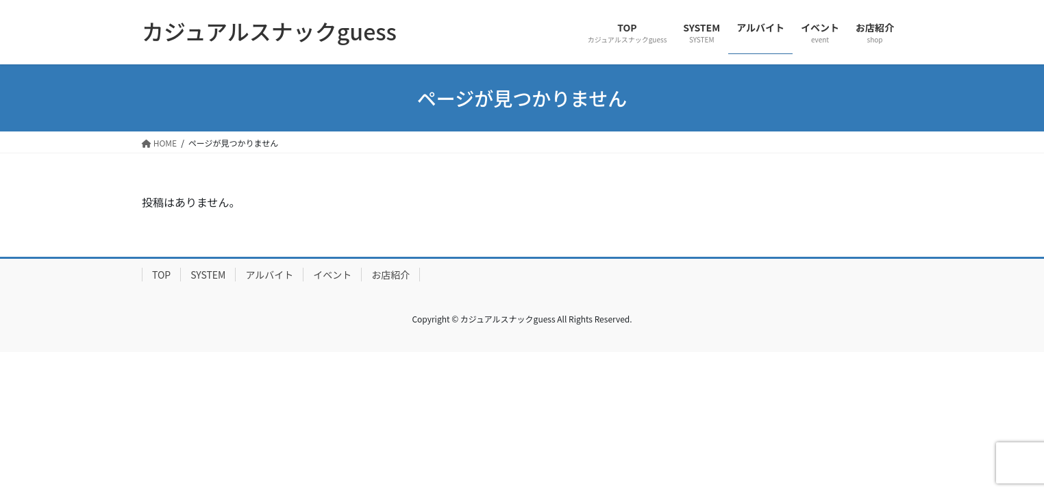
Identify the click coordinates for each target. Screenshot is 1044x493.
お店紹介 (390, 274)
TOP (161, 274)
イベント (332, 274)
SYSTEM (207, 274)
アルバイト (269, 274)
